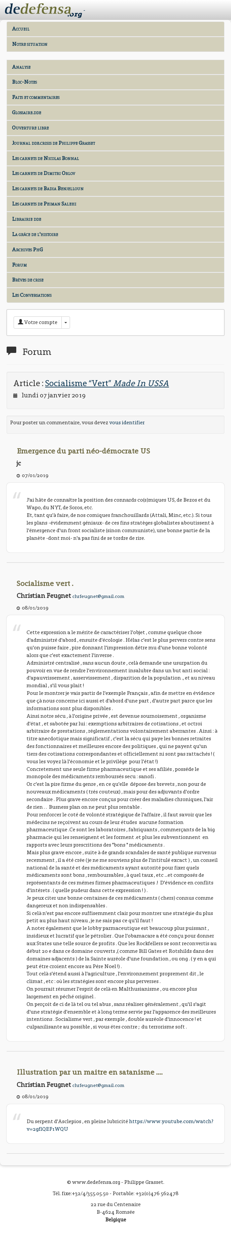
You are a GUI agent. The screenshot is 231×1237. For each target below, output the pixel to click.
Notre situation (29, 44)
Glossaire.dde (26, 112)
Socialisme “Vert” (107, 383)
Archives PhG (27, 249)
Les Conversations (31, 295)
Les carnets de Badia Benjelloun (48, 188)
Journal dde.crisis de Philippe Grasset (53, 143)
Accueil (21, 29)
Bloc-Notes (24, 82)
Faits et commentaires (35, 97)
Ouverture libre (30, 127)
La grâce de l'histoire (35, 234)
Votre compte (37, 322)
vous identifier (127, 422)
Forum (19, 265)
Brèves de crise (27, 280)
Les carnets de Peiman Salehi (44, 203)
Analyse (21, 67)
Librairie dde (26, 219)
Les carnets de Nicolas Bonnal (45, 158)
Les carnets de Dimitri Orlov (43, 173)
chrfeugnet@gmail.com (98, 596)
